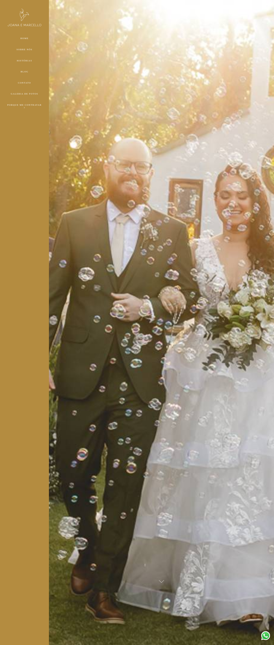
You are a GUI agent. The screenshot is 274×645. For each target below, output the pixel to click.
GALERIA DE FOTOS (24, 93)
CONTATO (24, 82)
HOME (24, 38)
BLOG (24, 71)
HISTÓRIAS (24, 60)
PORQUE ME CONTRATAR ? (24, 106)
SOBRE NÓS (25, 49)
